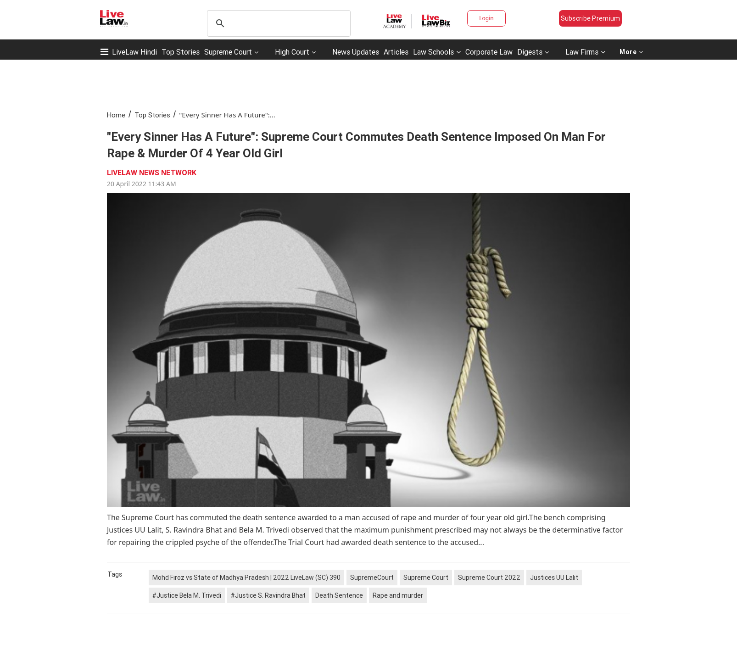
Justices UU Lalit (554, 577)
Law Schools (437, 51)
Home (116, 115)
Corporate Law (489, 51)
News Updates (355, 51)
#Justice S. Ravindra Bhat (268, 595)
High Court (292, 51)
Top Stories (181, 51)
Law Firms (585, 51)
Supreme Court (228, 51)
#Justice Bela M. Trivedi (186, 595)
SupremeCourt (372, 577)
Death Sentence (339, 595)
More (631, 52)
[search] (277, 23)
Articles (396, 51)
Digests (529, 51)
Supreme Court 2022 (489, 577)
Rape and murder (398, 595)
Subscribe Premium (590, 18)
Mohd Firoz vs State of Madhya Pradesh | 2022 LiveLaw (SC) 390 (246, 577)
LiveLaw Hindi (134, 51)
